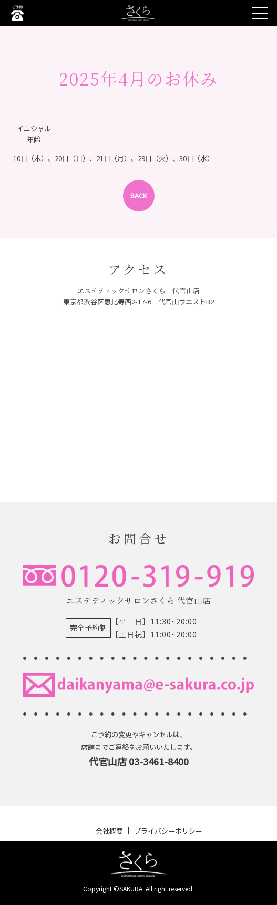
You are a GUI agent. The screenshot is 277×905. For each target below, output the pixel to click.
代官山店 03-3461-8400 (139, 761)
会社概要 (109, 831)
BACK (138, 195)
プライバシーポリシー (168, 831)
